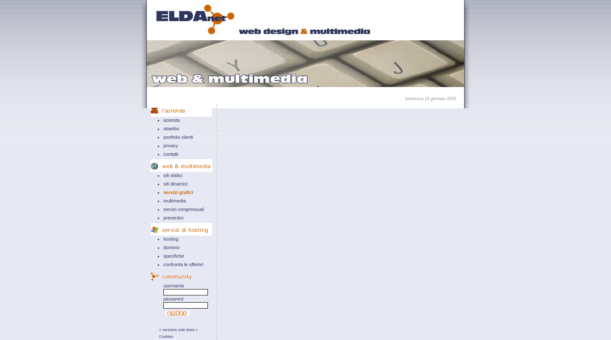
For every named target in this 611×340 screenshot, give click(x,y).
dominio (171, 247)
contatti (170, 154)
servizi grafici (178, 192)
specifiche (173, 256)
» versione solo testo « (178, 330)
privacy (170, 145)
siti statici (172, 175)
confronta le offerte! (183, 264)
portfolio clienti (178, 137)
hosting (170, 239)
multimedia (174, 200)
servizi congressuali (183, 209)
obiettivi (171, 128)
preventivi (173, 217)
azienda (171, 120)
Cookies (166, 336)
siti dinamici (175, 183)
